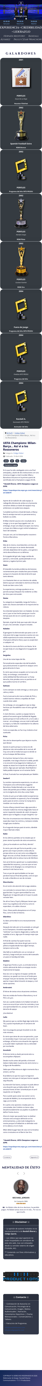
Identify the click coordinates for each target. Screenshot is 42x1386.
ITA (17, 461)
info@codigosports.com (14, 1330)
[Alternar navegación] (21, 3)
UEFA (6, 461)
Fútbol (23, 461)
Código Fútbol (18, 453)
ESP (12, 461)
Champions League (10, 465)
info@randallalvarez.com (15, 1327)
